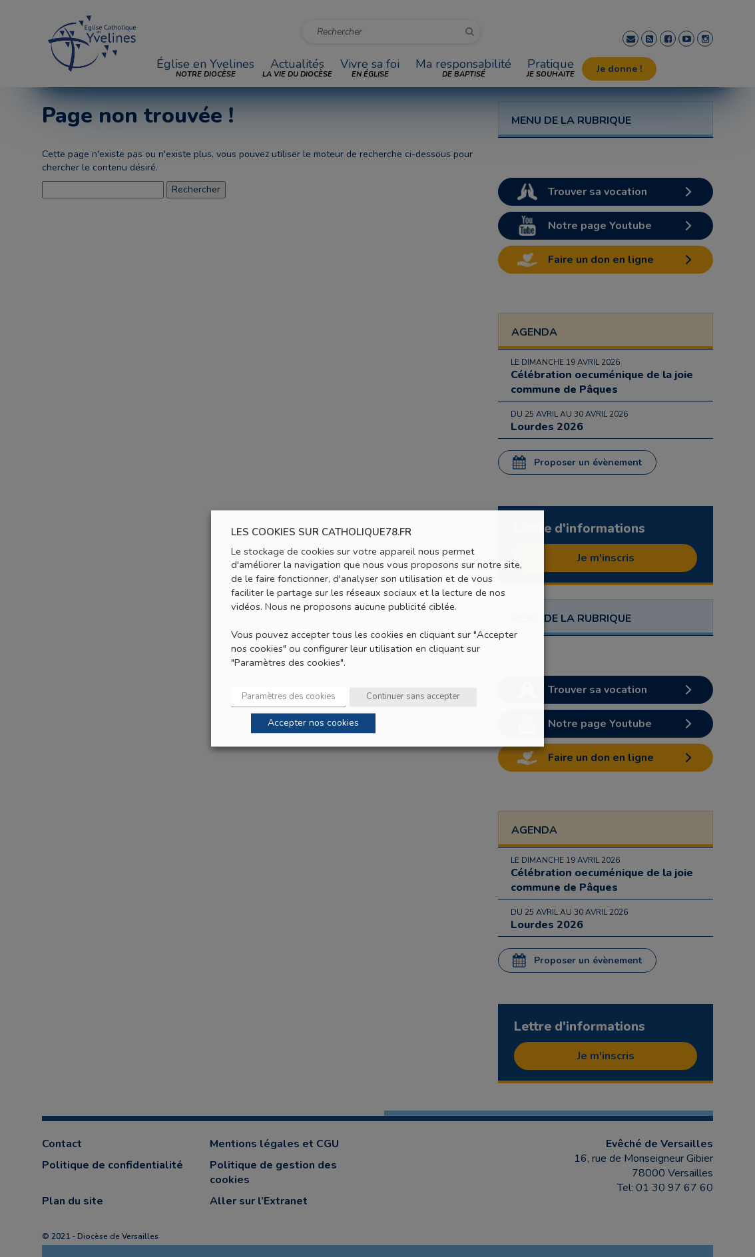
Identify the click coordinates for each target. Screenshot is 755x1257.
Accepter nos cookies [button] (313, 723)
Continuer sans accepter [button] (413, 697)
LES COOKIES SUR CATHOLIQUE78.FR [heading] (321, 532)
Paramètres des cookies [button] (289, 697)
